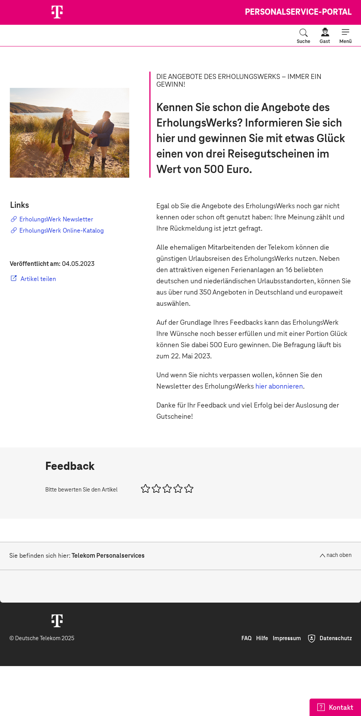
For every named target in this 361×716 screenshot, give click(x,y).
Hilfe (262, 638)
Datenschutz (336, 638)
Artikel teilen (38, 279)
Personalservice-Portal (298, 12)
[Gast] (325, 36)
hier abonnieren (279, 387)
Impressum (287, 638)
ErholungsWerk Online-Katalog (57, 230)
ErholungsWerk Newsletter (51, 219)
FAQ (246, 638)
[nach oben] (328, 555)
